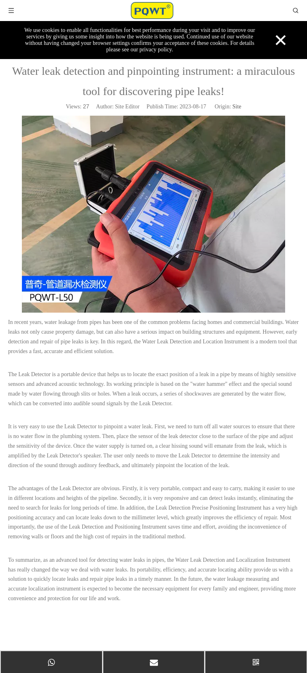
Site (236, 107)
